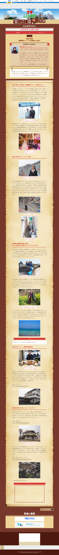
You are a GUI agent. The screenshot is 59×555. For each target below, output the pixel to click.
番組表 (9, 2)
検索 (16, 2)
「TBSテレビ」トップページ (9, 1)
